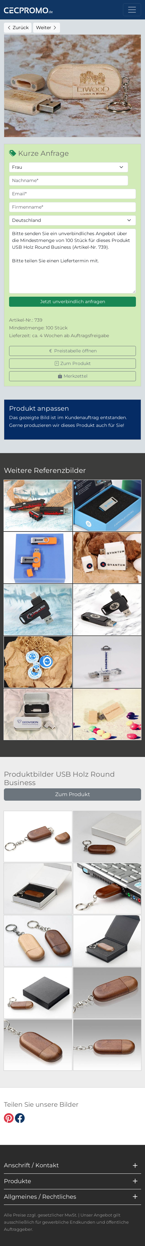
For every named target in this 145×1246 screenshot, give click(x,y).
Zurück (18, 27)
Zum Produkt (72, 363)
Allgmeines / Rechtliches (40, 1196)
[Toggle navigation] (132, 9)
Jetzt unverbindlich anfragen (72, 301)
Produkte (17, 1181)
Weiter (46, 27)
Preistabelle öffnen (72, 351)
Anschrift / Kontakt (31, 1165)
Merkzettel (73, 376)
